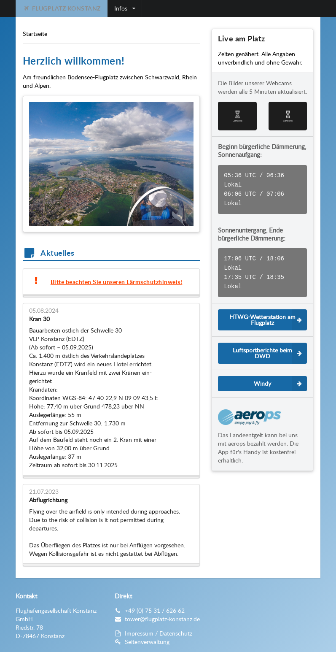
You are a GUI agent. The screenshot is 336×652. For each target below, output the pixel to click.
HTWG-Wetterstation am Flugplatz (268, 313)
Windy (280, 376)
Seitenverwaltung (147, 642)
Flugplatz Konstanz (62, 8)
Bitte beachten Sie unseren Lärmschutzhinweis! (117, 282)
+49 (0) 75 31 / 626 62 (155, 610)
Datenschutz (175, 633)
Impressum (139, 633)
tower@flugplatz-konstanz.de (162, 619)
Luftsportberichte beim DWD (270, 346)
